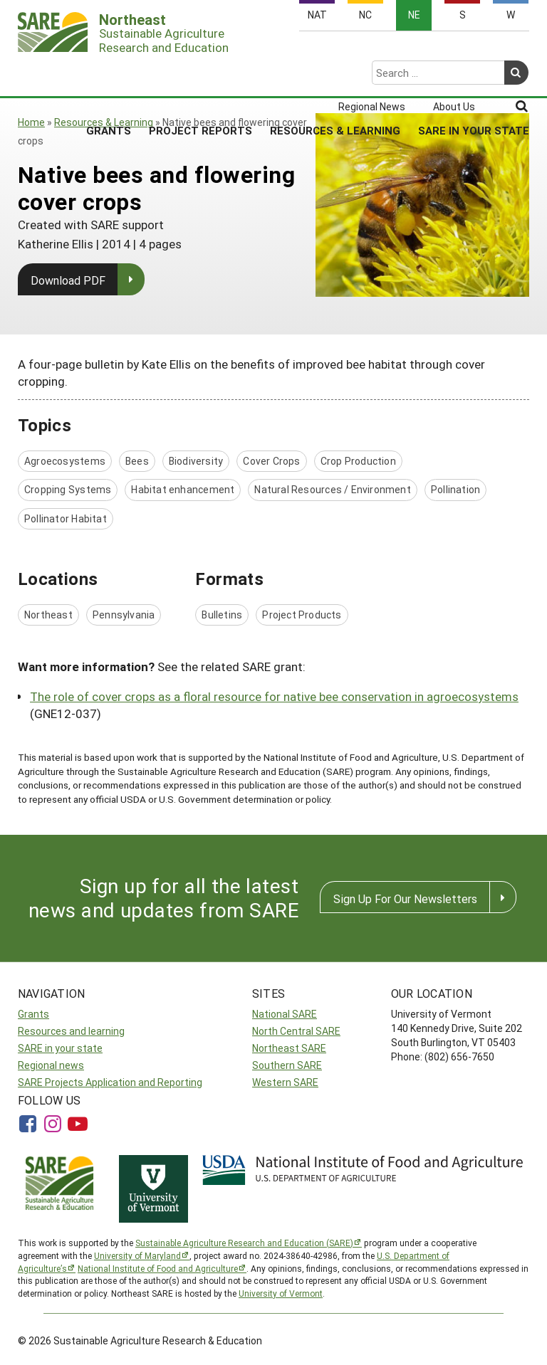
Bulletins (222, 614)
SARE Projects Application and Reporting (110, 1082)
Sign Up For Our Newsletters (405, 898)
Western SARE (285, 1082)
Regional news (51, 1065)
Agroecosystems (64, 461)
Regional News (371, 51)
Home (31, 122)
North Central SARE (296, 1031)
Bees (137, 461)
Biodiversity (196, 461)
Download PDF (68, 280)
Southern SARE (287, 1065)
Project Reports (200, 75)
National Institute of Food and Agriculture (158, 1268)
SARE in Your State (473, 75)
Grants (108, 75)
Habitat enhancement (182, 489)
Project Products (301, 614)
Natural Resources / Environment (332, 489)
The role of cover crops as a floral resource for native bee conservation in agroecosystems (274, 696)
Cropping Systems (67, 489)
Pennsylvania (124, 614)
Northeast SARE (289, 1048)
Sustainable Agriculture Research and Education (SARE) (244, 1242)
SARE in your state (60, 1048)
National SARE (284, 1014)
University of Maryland (137, 1255)
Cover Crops (271, 461)
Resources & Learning (335, 75)
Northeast (48, 614)
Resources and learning (71, 1031)
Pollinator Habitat (65, 518)
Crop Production (358, 461)
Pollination (455, 489)
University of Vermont (281, 1293)
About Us (454, 51)
